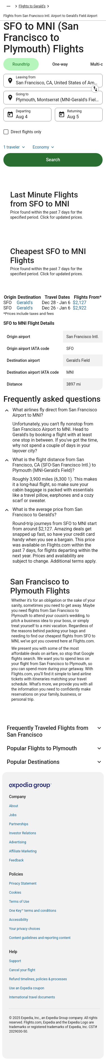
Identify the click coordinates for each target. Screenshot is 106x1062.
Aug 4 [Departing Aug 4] (21, 116)
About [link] (13, 806)
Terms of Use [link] (19, 902)
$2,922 (79, 308)
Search (53, 159)
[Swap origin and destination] (95, 89)
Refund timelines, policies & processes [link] (38, 979)
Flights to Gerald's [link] (32, 6)
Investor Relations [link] (22, 833)
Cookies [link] (15, 893)
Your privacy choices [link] (24, 929)
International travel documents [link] (32, 997)
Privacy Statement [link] (22, 883)
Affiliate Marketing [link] (22, 851)
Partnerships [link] (18, 824)
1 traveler (14, 147)
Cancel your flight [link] (22, 970)
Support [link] (15, 961)
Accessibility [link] (18, 920)
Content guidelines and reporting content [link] (39, 938)
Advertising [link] (17, 842)
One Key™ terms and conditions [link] (32, 911)
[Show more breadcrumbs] (8, 6)
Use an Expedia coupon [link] (26, 988)
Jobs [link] (12, 815)
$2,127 (79, 302)
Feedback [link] (16, 860)
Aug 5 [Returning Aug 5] (73, 116)
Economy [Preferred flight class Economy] (44, 147)
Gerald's (25, 302)
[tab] (21, 64)
